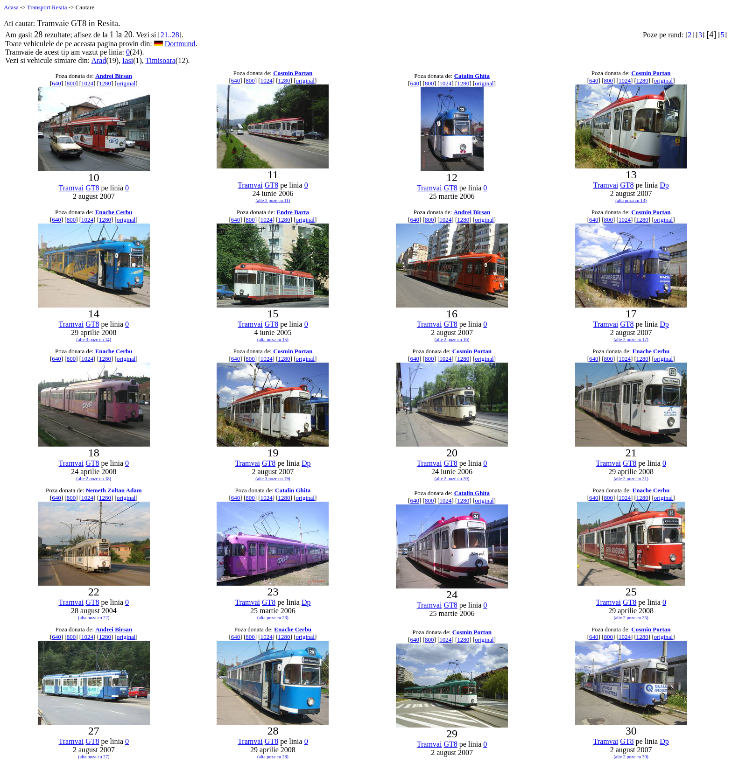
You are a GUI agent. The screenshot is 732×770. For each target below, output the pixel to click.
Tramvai (71, 188)
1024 (87, 83)
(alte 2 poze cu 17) (630, 339)
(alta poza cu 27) (93, 756)
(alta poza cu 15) (273, 339)
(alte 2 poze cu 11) (272, 200)
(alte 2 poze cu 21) (630, 478)
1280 (105, 83)
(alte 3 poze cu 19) (272, 478)
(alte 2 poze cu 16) (452, 339)
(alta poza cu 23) (273, 617)
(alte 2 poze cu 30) (630, 756)
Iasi (127, 60)
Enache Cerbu (114, 212)
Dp (664, 185)
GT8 (92, 188)
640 (56, 83)
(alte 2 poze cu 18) (94, 478)
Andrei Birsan (113, 75)
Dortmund (180, 44)
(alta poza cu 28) (273, 756)
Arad (98, 60)
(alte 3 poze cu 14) (94, 339)
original (126, 83)
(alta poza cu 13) (631, 200)
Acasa (11, 7)
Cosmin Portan (292, 73)
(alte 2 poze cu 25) (630, 617)
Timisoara (161, 60)
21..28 (170, 35)
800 (71, 83)
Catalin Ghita (472, 75)
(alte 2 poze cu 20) (452, 478)
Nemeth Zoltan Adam (114, 490)
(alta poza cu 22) (93, 617)
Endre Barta (292, 212)
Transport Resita (47, 7)
